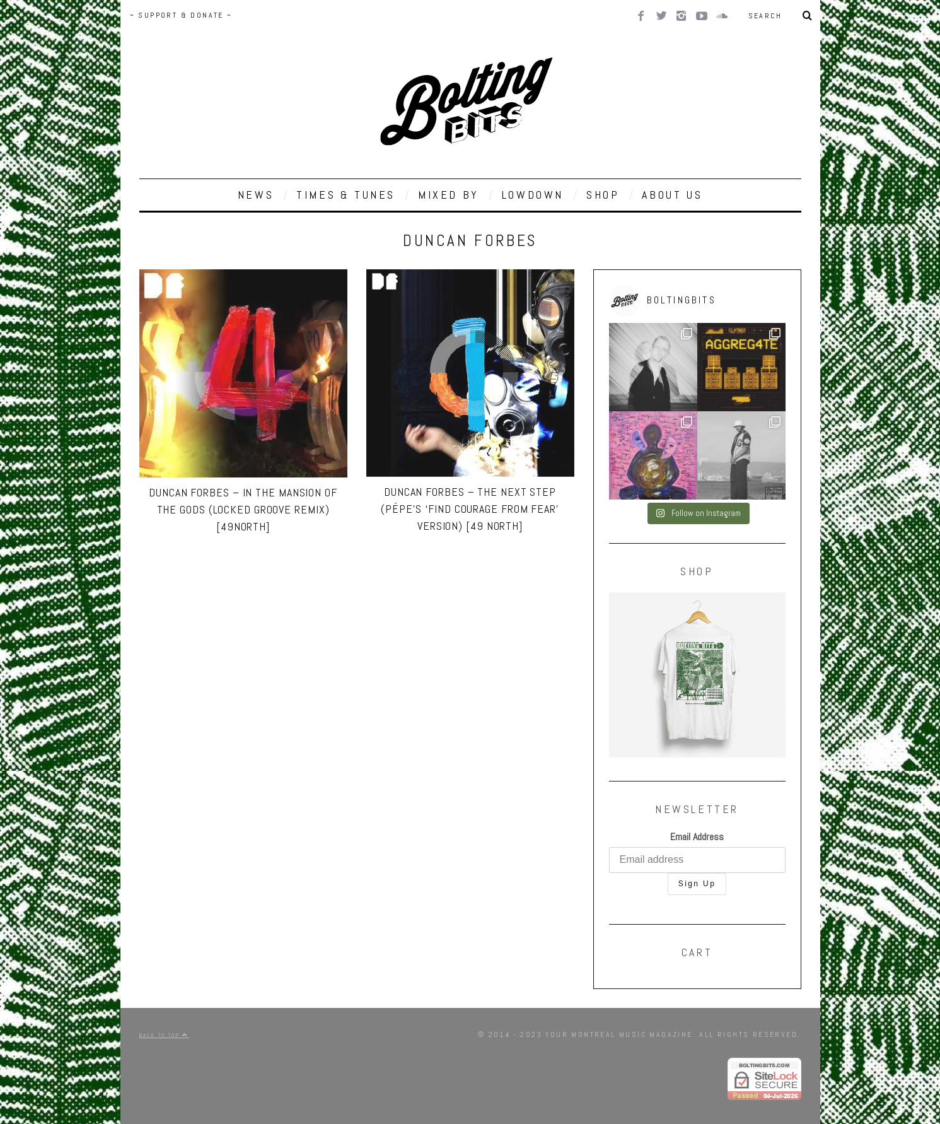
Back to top (164, 1035)
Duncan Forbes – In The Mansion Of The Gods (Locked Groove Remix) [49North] (243, 509)
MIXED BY (448, 194)
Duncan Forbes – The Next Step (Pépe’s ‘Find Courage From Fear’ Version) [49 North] (470, 508)
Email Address (697, 836)
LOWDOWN (533, 194)
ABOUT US (672, 194)
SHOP (602, 194)
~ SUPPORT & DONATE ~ (181, 15)
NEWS (256, 194)
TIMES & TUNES (345, 194)
